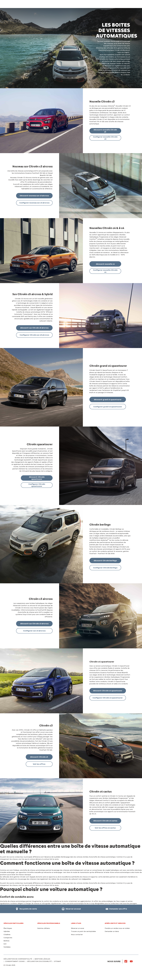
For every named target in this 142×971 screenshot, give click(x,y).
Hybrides (7, 931)
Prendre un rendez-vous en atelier (117, 928)
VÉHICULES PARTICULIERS (13, 923)
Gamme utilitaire (43, 928)
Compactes (8, 938)
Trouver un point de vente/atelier (83, 931)
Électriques (8, 928)
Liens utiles (76, 923)
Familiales (7, 947)
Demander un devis (112, 931)
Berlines (6, 941)
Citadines (7, 934)
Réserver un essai (77, 928)
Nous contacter (77, 934)
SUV (5, 944)
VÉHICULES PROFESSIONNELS (48, 923)
